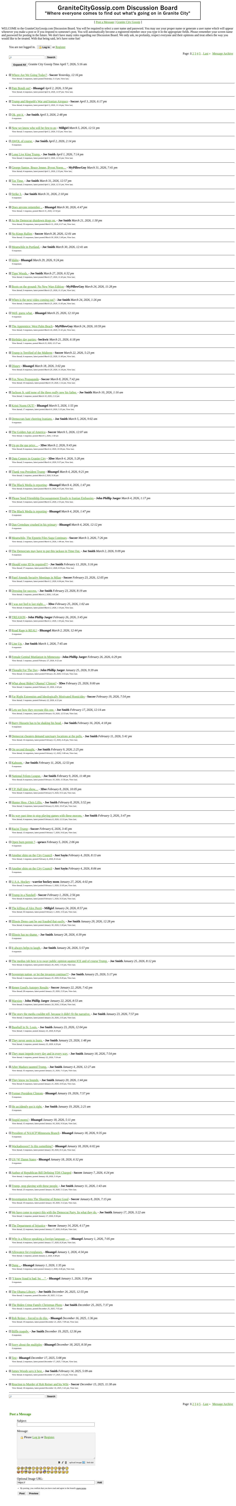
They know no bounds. (25, 1080)
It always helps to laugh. (26, 947)
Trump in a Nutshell (24, 895)
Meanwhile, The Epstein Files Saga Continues (39, 537)
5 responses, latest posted (43, 131)
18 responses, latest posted (46, 1388)
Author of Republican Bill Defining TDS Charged (41, 1172)
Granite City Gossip (128, 22)
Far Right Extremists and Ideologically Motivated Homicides (48, 696)
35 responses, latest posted (45, 1070)
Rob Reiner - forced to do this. (30, 1318)
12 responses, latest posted (45, 674)
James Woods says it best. (27, 1371)
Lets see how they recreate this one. (33, 709)
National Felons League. (26, 775)
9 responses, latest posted (44, 290)
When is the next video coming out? (33, 299)
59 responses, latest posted (44, 224)
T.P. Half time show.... (25, 789)
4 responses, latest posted (43, 92)
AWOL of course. (22, 141)
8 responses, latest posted (44, 449)
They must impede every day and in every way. (40, 1053)
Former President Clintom (27, 1093)
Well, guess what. (22, 313)
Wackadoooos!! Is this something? (32, 1146)
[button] (68, 1468)
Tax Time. (18, 180)
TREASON (19, 617)
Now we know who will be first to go (34, 127)
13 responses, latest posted (44, 237)
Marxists (17, 1000)
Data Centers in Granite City (29, 458)
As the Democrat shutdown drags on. (34, 220)
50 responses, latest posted (45, 912)
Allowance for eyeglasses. (27, 1252)
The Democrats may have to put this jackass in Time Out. (46, 551)
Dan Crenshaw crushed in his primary (34, 524)
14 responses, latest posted (45, 753)
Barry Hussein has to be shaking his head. (37, 723)
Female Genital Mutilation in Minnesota (36, 656)
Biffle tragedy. (20, 1331)
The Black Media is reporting (29, 485)
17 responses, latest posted (44, 409)
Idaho (15, 260)
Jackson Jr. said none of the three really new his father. (44, 392)
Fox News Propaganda (25, 379)
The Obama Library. (24, 1291)
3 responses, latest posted (41, 78)
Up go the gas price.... (25, 445)
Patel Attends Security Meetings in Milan (36, 577)
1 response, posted (41, 211)
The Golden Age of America (28, 432)
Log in (44, 47)
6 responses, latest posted (44, 369)
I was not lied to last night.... (29, 604)
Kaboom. (17, 762)
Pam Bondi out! (21, 88)
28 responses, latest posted (45, 991)
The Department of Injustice (28, 1225)
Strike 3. (17, 194)
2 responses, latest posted (43, 158)
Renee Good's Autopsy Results (30, 987)
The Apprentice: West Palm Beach (32, 326)
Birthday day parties (24, 339)
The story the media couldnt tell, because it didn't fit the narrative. (51, 1014)
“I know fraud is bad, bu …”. (29, 1278)
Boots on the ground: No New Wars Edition (38, 286)
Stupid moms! (20, 1119)
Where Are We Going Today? (29, 75)
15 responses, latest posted (45, 1123)
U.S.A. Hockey (21, 881)
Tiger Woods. (20, 273)
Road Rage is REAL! (24, 630)
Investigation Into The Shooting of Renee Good (40, 1199)
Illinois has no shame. (25, 934)
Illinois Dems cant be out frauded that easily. (38, 921)
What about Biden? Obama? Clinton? (34, 683)
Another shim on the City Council (32, 855)
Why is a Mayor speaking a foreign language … (40, 1238)
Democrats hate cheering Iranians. (32, 418)
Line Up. (17, 643)
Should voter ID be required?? (30, 564)
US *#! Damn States (24, 1159)
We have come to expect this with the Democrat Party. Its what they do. (54, 1212)
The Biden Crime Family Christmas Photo (37, 1305)
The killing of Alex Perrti (27, 908)
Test (14, 1357)
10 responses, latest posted (44, 383)
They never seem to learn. (27, 1040)
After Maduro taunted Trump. (29, 1066)
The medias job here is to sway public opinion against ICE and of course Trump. (60, 961)
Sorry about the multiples (27, 1344)
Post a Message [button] (105, 22)
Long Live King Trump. (26, 154)
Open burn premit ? (23, 842)
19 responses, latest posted (46, 1322)
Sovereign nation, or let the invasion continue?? (40, 974)
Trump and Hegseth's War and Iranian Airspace (40, 101)
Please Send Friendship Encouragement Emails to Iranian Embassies (53, 498)
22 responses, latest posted (45, 1229)
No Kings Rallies (22, 233)
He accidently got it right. (27, 1106)
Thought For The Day (25, 670)
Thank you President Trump (28, 471)
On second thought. (23, 749)
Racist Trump (20, 828)
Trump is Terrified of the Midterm (32, 352)
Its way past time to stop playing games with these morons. (47, 815)
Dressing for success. (24, 590)
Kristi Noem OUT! (23, 405)
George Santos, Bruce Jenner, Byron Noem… (39, 167)
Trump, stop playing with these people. (35, 1185)
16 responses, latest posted (45, 740)
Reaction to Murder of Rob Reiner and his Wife (40, 1384)
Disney (16, 366)
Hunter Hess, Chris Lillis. (27, 802)
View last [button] (64, 78)
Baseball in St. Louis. (24, 1027)
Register (49, 1437)
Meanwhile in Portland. (26, 246)
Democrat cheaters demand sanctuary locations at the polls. (47, 736)
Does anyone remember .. (27, 207)
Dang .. (16, 1265)
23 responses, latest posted (45, 1189)
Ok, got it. (18, 114)
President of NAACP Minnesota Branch (35, 1133)
